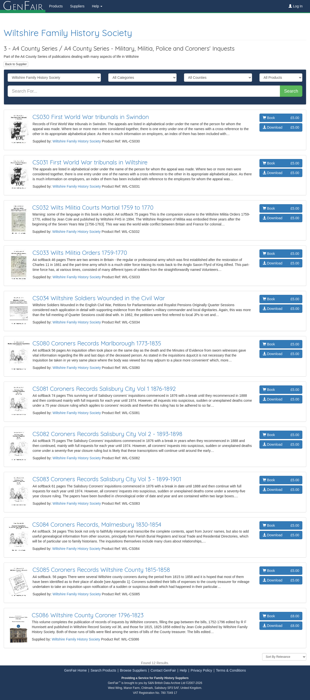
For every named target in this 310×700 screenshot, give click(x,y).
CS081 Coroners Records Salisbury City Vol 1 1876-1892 (104, 388)
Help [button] (97, 6)
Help (183, 670)
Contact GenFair (163, 670)
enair (22, 6)
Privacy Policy (201, 670)
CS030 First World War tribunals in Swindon (91, 116)
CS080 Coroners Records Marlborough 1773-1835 (97, 343)
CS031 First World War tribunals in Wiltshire (90, 162)
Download (281, 127)
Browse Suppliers (133, 670)
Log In (296, 6)
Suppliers (77, 6)
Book (281, 117)
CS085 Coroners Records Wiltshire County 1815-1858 (101, 569)
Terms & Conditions (231, 670)
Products (56, 6)
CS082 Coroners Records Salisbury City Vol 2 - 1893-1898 (107, 434)
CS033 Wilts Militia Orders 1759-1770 (80, 252)
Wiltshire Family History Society (68, 32)
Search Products (103, 670)
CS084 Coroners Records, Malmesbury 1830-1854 (96, 524)
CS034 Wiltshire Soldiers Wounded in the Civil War (99, 298)
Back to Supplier (16, 64)
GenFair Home (75, 670)
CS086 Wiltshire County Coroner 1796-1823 (88, 615)
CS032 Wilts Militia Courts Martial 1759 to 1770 (92, 207)
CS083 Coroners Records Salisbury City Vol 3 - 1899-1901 (107, 479)
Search (291, 91)
